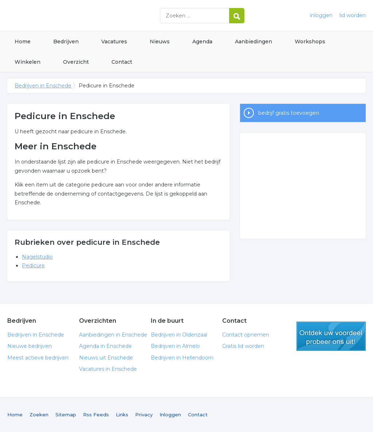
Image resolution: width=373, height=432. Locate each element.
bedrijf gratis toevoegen (288, 113)
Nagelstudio (37, 257)
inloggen (321, 15)
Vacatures (114, 41)
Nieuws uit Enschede (106, 357)
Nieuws (160, 41)
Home (23, 41)
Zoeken (39, 414)
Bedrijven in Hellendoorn (182, 357)
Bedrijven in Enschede (98, 15)
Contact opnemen (245, 334)
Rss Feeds (96, 414)
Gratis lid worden (243, 346)
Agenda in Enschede (105, 346)
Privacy (144, 414)
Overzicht (76, 62)
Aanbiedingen (253, 41)
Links (122, 414)
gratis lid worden (331, 336)
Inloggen (170, 414)
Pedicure (33, 265)
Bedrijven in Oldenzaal (179, 334)
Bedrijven (66, 41)
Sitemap (65, 414)
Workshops (310, 41)
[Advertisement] (302, 185)
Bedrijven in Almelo (175, 346)
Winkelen (27, 62)
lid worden (352, 15)
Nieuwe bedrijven (29, 346)
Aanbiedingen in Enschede (113, 334)
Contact (121, 62)
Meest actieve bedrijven (37, 357)
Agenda (202, 41)
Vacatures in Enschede (108, 369)
